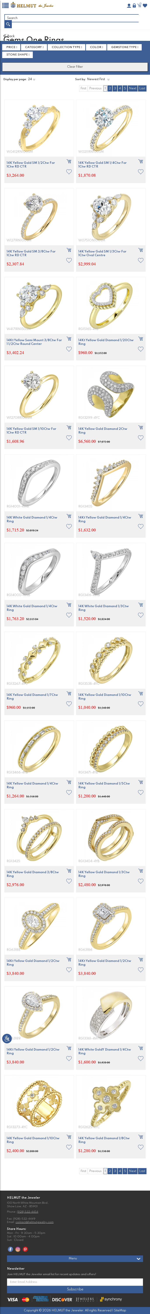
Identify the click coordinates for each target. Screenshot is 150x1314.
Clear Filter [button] (75, 66)
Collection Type (66, 47)
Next (132, 88)
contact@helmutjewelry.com (35, 1222)
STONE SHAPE (17, 54)
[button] (69, 172)
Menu (105, 1259)
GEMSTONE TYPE (124, 47)
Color (95, 47)
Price (10, 47)
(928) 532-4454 (27, 1212)
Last (142, 88)
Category (33, 47)
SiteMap (120, 1310)
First (83, 88)
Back (9, 36)
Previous (95, 88)
